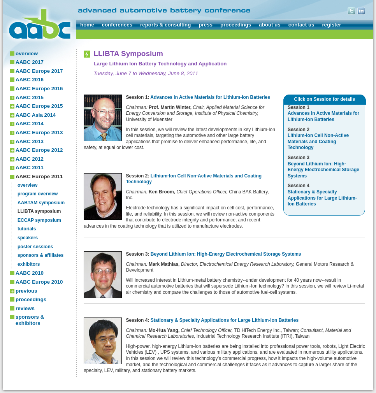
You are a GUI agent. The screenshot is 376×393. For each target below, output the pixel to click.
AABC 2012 (30, 159)
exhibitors (29, 264)
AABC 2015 (30, 97)
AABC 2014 (30, 123)
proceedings (235, 25)
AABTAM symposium (41, 202)
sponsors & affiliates (40, 255)
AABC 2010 (30, 273)
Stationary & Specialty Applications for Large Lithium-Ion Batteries (225, 320)
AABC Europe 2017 (39, 71)
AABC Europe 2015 (39, 106)
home (87, 25)
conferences (117, 25)
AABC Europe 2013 (39, 132)
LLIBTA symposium (39, 211)
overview (27, 53)
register (331, 25)
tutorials (27, 229)
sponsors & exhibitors (30, 320)
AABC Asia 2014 (36, 115)
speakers (28, 237)
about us (270, 25)
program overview (38, 193)
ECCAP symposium (39, 220)
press (206, 25)
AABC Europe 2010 (39, 282)
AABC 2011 (30, 167)
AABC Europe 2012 (39, 150)
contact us (301, 25)
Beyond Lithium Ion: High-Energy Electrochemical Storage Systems (226, 254)
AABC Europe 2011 (39, 176)
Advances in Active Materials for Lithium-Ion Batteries (210, 97)
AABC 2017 (30, 62)
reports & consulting (165, 25)
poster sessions (35, 246)
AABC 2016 (30, 79)
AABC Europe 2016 (39, 88)
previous (26, 291)
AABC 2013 (30, 141)
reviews (25, 308)
